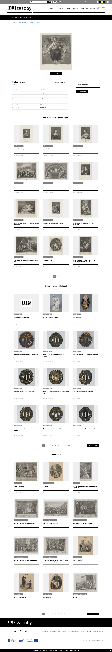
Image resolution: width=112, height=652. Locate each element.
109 (69, 614)
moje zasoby (92, 8)
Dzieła (31, 22)
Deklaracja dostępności (74, 631)
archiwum (60, 8)
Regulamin (83, 631)
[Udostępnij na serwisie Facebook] (64, 82)
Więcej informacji (82, 91)
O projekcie (64, 631)
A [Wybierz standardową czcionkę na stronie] (82, 2)
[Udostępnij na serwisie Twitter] (63, 82)
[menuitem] (53, 8)
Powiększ (56, 73)
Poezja (38, 22)
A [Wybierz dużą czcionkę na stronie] (85, 2)
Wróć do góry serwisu (98, 631)
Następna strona (93, 445)
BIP (59, 631)
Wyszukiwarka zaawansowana (57, 2)
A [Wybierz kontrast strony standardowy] (97, 2)
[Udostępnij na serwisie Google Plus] (61, 82)
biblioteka (75, 8)
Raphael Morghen (18, 82)
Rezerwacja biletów (24, 1)
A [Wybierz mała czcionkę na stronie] (80, 2)
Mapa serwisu (53, 631)
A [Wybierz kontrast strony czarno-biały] (99, 2)
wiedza (68, 8)
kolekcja (52, 8)
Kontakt (89, 631)
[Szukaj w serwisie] (38, 2)
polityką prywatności (73, 650)
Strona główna (22, 22)
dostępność (84, 8)
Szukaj (49, 1)
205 (69, 445)
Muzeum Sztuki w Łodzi (12, 1)
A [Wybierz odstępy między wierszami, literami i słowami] (87, 2)
